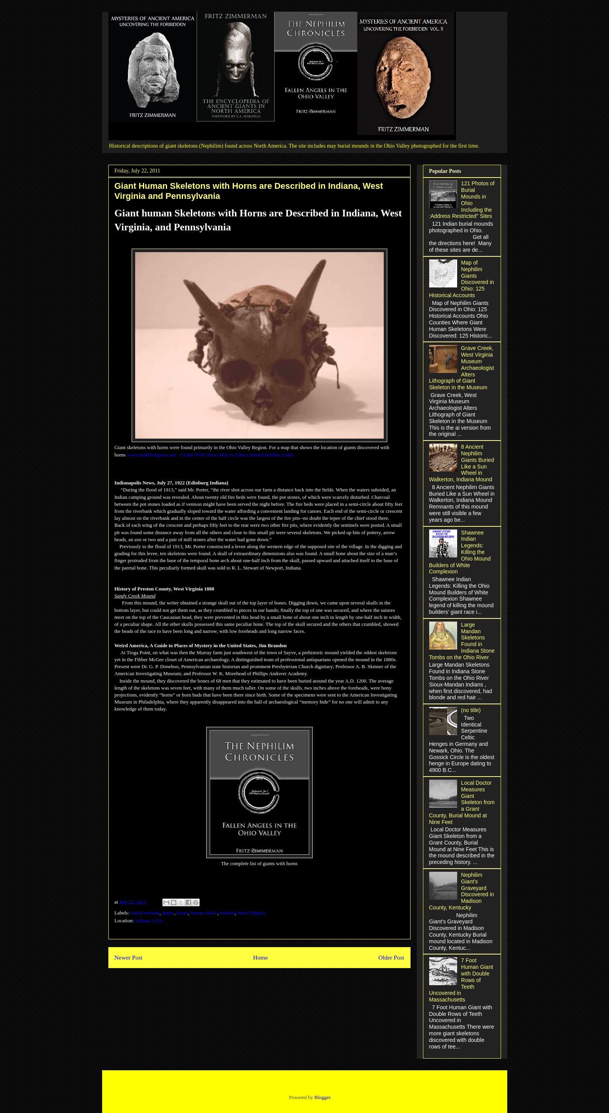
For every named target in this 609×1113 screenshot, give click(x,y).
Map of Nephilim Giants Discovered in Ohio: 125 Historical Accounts (461, 279)
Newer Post (129, 957)
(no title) (471, 710)
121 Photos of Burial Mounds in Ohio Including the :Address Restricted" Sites (462, 199)
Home (260, 957)
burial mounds (145, 913)
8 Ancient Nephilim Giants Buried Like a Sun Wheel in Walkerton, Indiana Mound (461, 463)
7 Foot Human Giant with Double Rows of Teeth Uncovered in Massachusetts (461, 980)
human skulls (203, 913)
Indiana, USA (149, 920)
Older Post (391, 957)
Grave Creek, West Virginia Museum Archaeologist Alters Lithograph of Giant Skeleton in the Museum (461, 367)
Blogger (322, 1097)
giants (168, 913)
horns (182, 913)
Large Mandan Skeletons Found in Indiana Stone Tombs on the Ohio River (462, 641)
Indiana (227, 913)
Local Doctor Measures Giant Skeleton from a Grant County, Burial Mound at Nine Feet (462, 802)
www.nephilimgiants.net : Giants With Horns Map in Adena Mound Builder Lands (210, 455)
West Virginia (251, 913)
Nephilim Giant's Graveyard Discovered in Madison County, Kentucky (461, 891)
